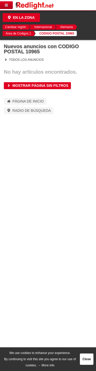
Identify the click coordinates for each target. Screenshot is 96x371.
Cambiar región (15, 27)
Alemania (66, 27)
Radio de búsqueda (28, 110)
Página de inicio (25, 101)
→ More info (46, 365)
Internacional (43, 27)
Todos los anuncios (24, 60)
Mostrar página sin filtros (37, 85)
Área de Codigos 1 (18, 33)
